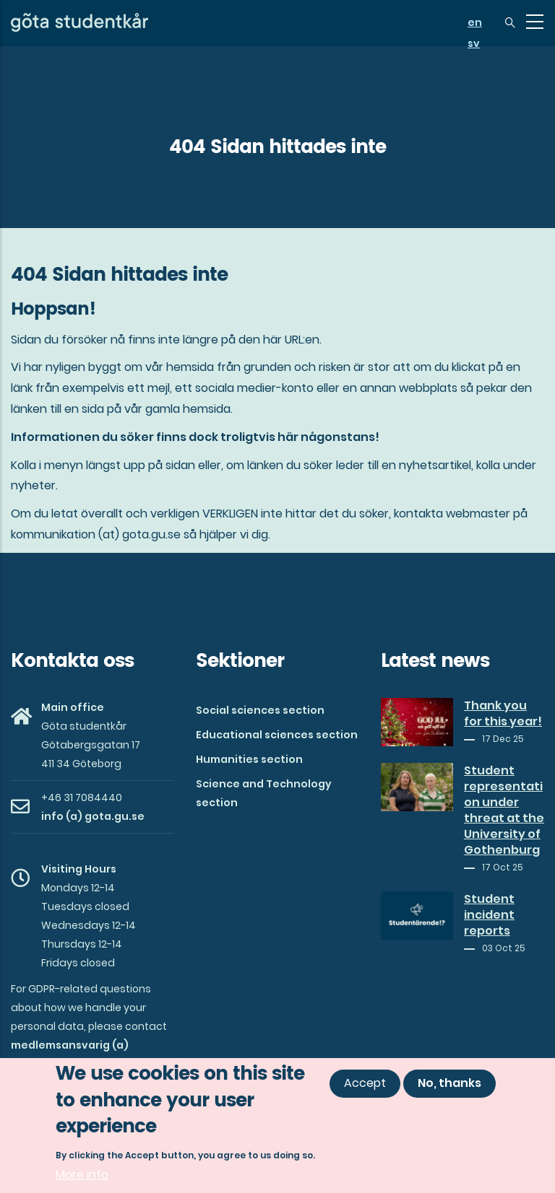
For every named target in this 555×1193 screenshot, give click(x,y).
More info (82, 1175)
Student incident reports (489, 915)
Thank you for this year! (503, 714)
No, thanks (449, 1083)
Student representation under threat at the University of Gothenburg (504, 810)
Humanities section (249, 759)
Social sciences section (260, 710)
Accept (365, 1083)
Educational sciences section (277, 734)
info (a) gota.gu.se (93, 816)
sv (474, 43)
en (475, 22)
